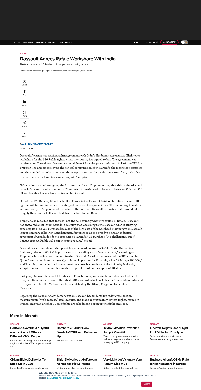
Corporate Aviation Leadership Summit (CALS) (60, 368)
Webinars (124, 363)
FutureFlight (49, 363)
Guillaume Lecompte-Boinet (53, 80)
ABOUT (138, 42)
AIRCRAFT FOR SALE (46, 42)
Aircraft (24, 53)
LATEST (16, 42)
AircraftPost (50, 356)
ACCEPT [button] (147, 384)
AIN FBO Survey (52, 349)
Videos (123, 360)
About (161, 349)
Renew (85, 356)
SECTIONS (66, 42)
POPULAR (28, 42)
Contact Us (163, 360)
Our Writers (163, 353)
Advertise (164, 363)
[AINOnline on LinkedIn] (26, 345)
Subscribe (169, 42)
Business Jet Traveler (54, 360)
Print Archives (126, 349)
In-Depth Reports (127, 356)
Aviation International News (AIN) (59, 353)
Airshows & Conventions (130, 367)
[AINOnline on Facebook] (11, 345)
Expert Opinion (126, 353)
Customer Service (89, 353)
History (162, 356)
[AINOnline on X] (21, 345)
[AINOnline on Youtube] (15, 345)
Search (151, 42)
